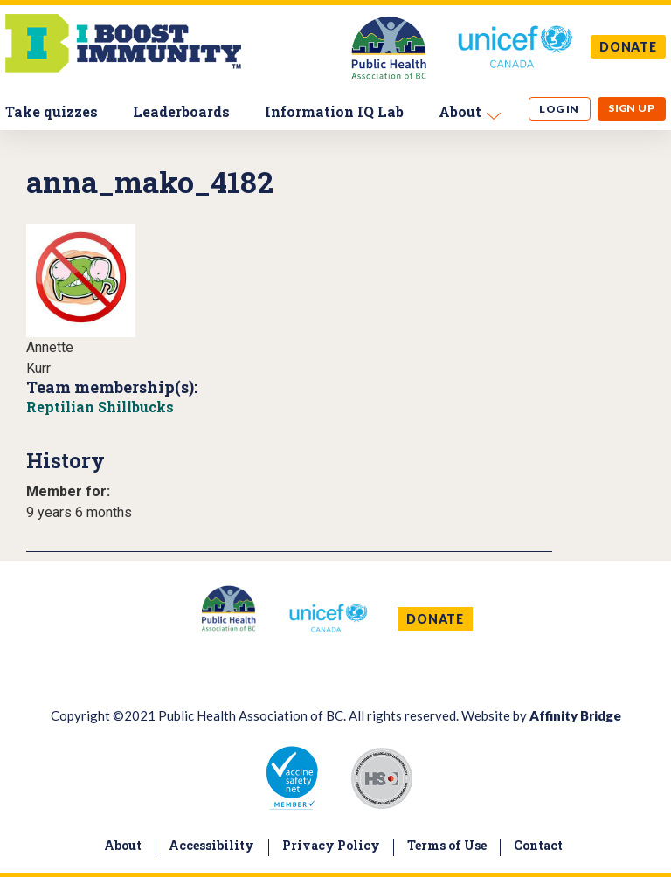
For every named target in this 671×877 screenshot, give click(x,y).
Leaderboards (181, 111)
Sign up (631, 107)
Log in (559, 108)
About (460, 111)
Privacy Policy (331, 845)
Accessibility (211, 845)
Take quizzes (51, 111)
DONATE (628, 46)
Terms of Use (447, 845)
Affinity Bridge (575, 715)
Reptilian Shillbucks (100, 406)
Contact (538, 845)
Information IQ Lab (334, 111)
